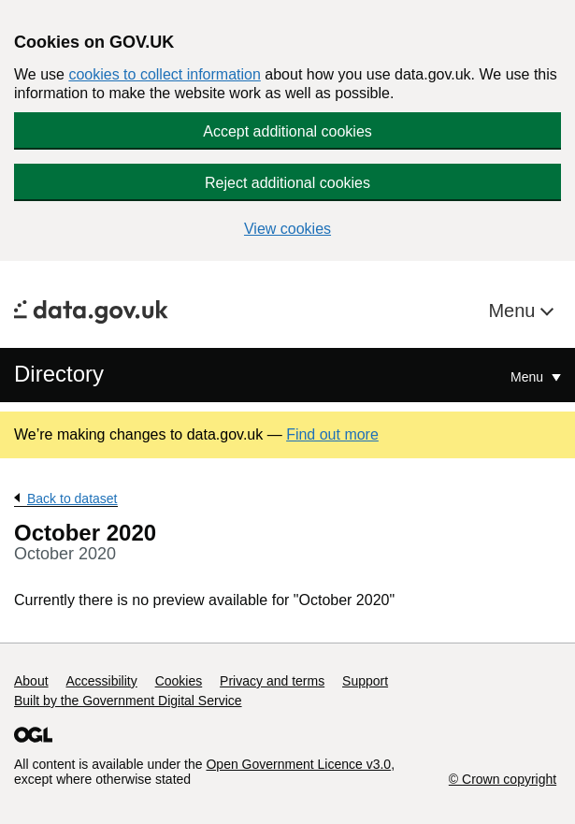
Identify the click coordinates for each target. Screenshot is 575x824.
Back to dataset (72, 498)
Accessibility (101, 680)
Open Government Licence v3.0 (298, 764)
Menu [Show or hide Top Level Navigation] (528, 376)
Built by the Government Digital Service (128, 700)
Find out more (332, 434)
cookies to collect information (164, 74)
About (31, 680)
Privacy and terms (272, 680)
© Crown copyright (502, 779)
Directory (59, 373)
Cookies (179, 680)
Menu (514, 310)
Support (365, 680)
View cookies (287, 229)
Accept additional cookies (287, 131)
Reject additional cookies (287, 183)
